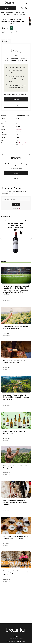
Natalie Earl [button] (6, 438)
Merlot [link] (9, 15)
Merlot (21, 145)
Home (2, 13)
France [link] (18, 13)
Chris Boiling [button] (7, 404)
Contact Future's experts (16, 639)
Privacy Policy (21, 641)
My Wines (5, 28)
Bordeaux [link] (25, 13)
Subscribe (8, 8)
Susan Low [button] (6, 333)
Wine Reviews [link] (10, 13)
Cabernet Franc (23, 143)
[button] (6, 41)
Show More (16, 208)
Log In (16, 105)
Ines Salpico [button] (6, 473)
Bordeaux (19, 129)
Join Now (16, 99)
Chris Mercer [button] (7, 368)
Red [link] (4, 15)
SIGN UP (16, 204)
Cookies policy (11, 641)
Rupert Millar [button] (7, 299)
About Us (16, 636)
